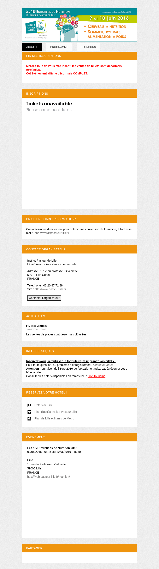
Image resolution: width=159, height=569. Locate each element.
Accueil (32, 47)
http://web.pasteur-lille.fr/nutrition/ (48, 476)
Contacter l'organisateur (44, 298)
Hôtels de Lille (40, 405)
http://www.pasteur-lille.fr (50, 289)
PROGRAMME (59, 47)
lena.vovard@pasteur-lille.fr (51, 233)
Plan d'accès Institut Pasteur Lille (52, 411)
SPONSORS (88, 47)
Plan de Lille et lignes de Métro (50, 418)
